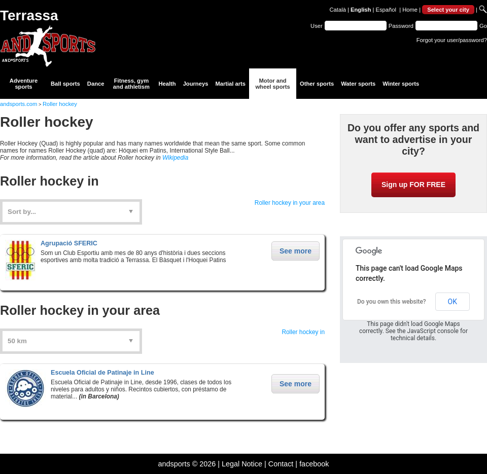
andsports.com (18, 104)
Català (338, 10)
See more (295, 251)
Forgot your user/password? (451, 40)
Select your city (448, 10)
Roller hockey (60, 104)
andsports (174, 464)
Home (410, 10)
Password (401, 26)
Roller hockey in (303, 332)
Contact (281, 464)
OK (452, 302)
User (316, 26)
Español (386, 10)
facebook (314, 464)
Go (483, 26)
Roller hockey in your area (290, 202)
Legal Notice (242, 464)
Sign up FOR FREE (413, 184)
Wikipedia (175, 157)
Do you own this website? (391, 301)
